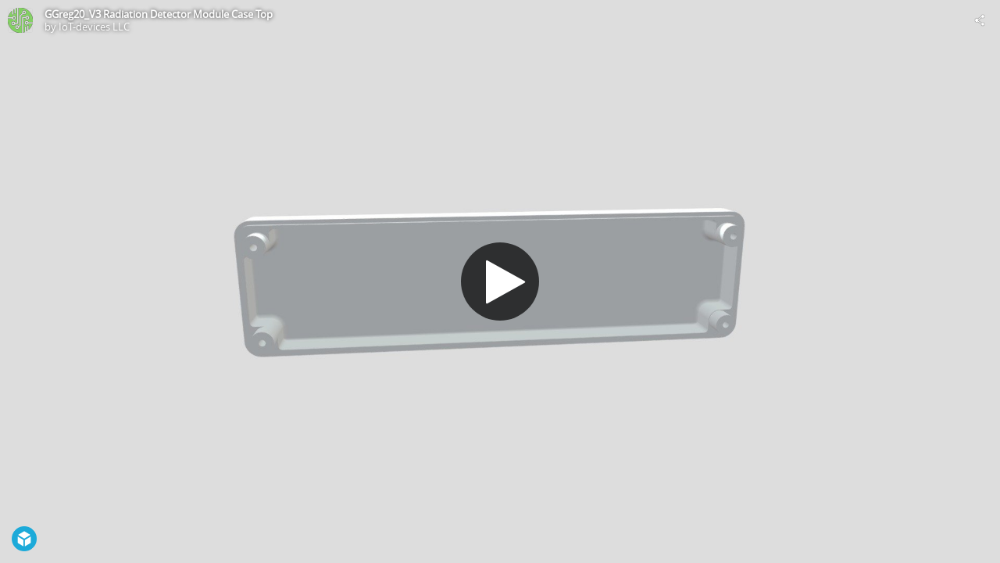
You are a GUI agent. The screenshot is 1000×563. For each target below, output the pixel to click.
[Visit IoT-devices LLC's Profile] (20, 20)
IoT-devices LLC (94, 27)
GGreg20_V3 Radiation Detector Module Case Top (159, 14)
